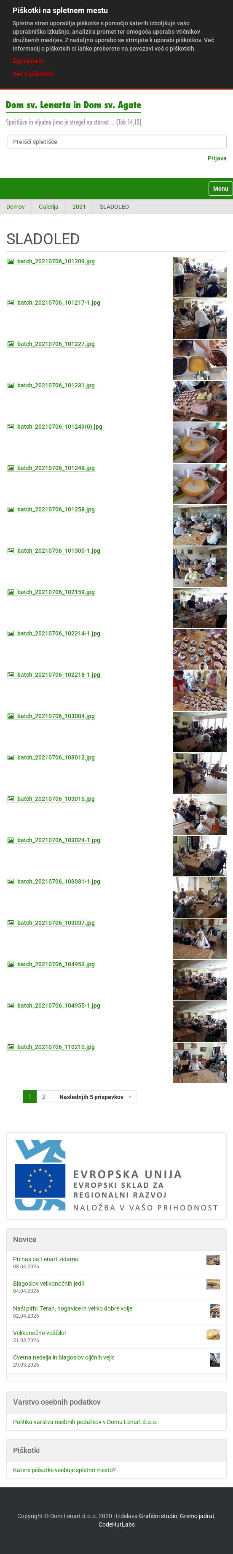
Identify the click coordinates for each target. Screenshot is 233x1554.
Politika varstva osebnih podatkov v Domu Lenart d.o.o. (85, 1422)
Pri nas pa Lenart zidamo (116, 1260)
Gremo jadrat (197, 1516)
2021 (79, 206)
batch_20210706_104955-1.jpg (58, 1005)
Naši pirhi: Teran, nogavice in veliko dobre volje (116, 1311)
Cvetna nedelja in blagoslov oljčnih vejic (116, 1360)
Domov (15, 206)
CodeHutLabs (117, 1524)
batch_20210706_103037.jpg (56, 922)
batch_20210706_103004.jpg (56, 716)
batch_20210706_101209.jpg (56, 261)
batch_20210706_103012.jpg (56, 757)
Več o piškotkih (33, 73)
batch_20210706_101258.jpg (56, 509)
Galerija (49, 206)
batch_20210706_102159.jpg (56, 592)
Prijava (217, 158)
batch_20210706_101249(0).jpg (59, 426)
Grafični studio (158, 1516)
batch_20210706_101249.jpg (56, 468)
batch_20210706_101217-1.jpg (58, 302)
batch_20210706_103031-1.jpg (58, 881)
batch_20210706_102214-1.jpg (58, 633)
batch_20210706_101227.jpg (56, 344)
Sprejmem (28, 61)
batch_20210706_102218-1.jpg (58, 674)
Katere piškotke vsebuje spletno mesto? (64, 1470)
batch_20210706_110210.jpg (56, 1046)
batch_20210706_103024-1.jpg (58, 840)
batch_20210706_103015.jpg (56, 798)
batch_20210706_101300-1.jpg (58, 550)
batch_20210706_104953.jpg (56, 964)
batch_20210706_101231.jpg (56, 385)
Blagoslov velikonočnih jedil (116, 1284)
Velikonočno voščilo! (116, 1334)
